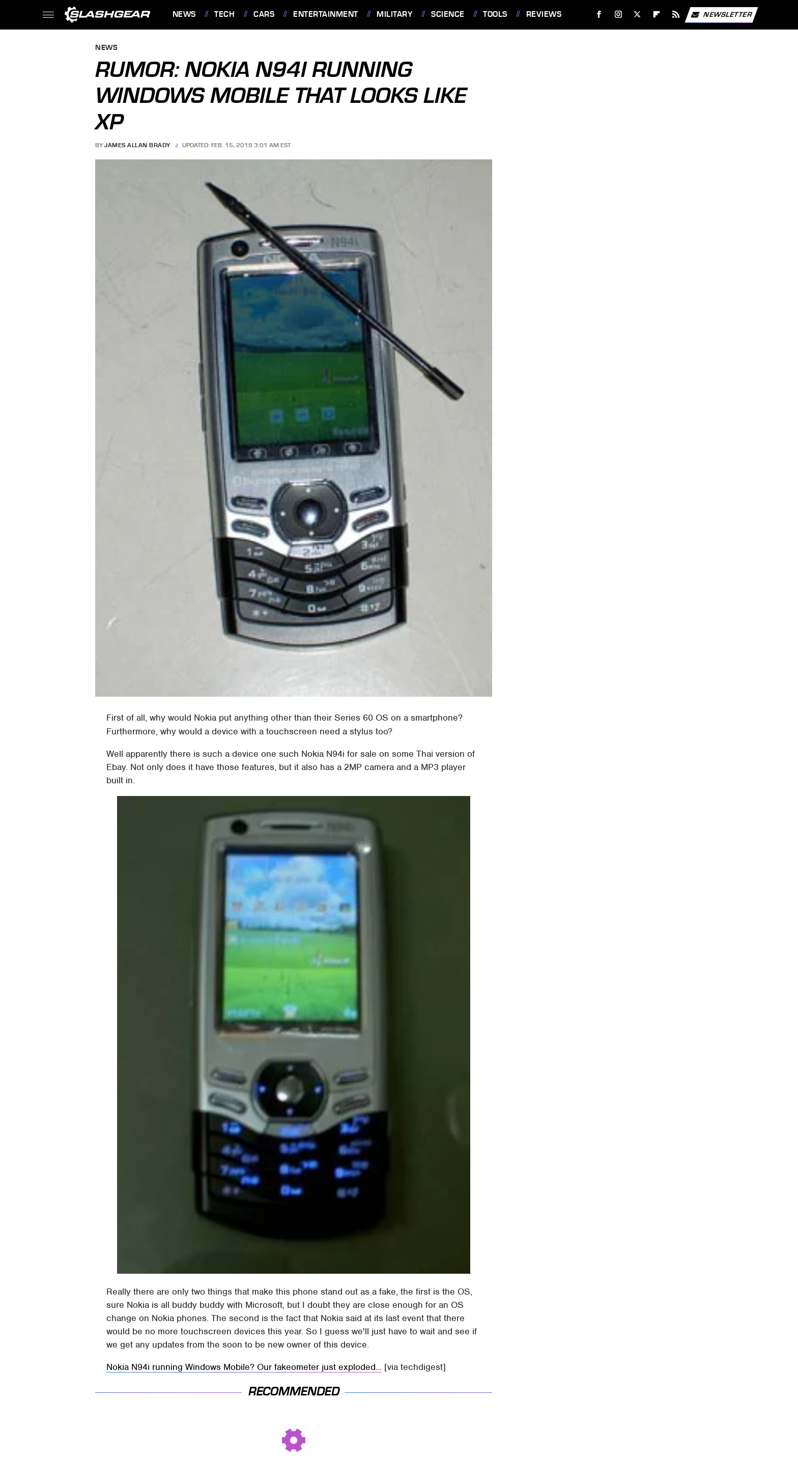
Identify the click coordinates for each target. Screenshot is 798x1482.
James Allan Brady (137, 145)
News (184, 14)
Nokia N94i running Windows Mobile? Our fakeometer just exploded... (244, 1367)
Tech (224, 14)
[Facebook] (598, 14)
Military (394, 14)
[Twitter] (637, 14)
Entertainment (325, 14)
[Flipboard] (656, 14)
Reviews (544, 14)
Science (448, 14)
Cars (263, 14)
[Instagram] (618, 14)
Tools (495, 14)
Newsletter (721, 14)
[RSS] (675, 14)
